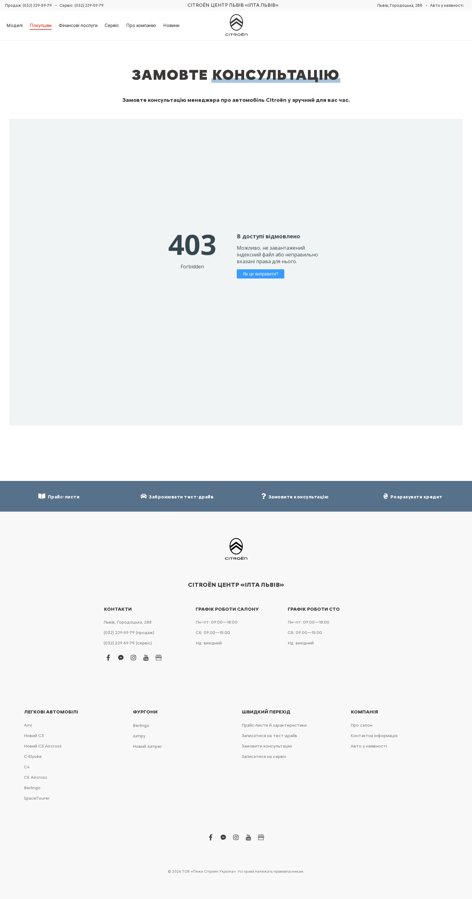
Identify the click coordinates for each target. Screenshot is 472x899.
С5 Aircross (35, 777)
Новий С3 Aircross (43, 746)
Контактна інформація (374, 735)
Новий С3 (34, 735)
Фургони (145, 712)
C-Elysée (33, 756)
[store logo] (236, 25)
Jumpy (139, 736)
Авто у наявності (446, 5)
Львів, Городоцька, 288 (399, 5)
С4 (26, 767)
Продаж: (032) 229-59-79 (28, 5)
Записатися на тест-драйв (269, 735)
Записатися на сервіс (264, 756)
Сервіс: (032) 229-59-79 (81, 5)
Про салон (361, 725)
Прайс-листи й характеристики (274, 725)
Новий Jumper (147, 746)
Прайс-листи (58, 496)
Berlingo (32, 787)
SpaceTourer (37, 798)
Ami (28, 725)
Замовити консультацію (267, 746)
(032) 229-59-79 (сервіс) (128, 643)
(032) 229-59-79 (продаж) (129, 632)
